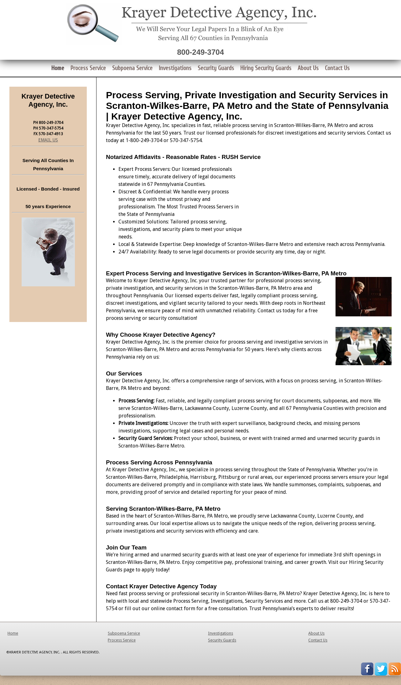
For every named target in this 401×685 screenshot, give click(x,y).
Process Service (122, 640)
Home (13, 633)
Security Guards (222, 640)
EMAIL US (48, 139)
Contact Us (317, 640)
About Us (316, 633)
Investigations (220, 633)
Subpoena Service (124, 633)
